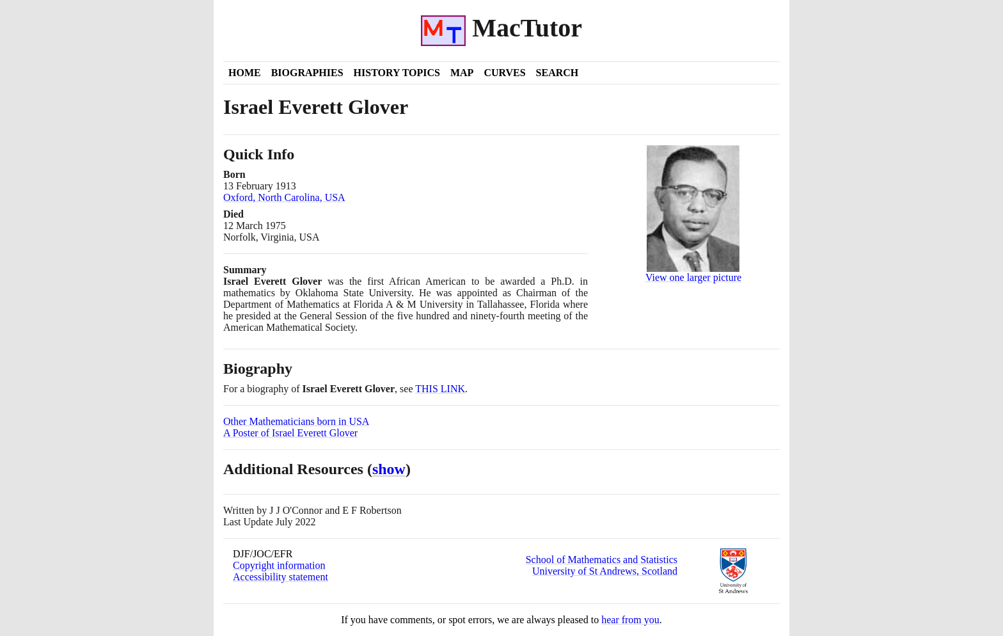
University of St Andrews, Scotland (604, 571)
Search (557, 72)
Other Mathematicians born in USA (296, 421)
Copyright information (279, 565)
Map (461, 72)
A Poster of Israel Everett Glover (290, 432)
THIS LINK (440, 388)
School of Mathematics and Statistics (601, 559)
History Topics (397, 72)
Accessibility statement (280, 576)
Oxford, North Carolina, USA (284, 197)
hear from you (630, 619)
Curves (504, 72)
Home (244, 72)
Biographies (307, 72)
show (389, 469)
